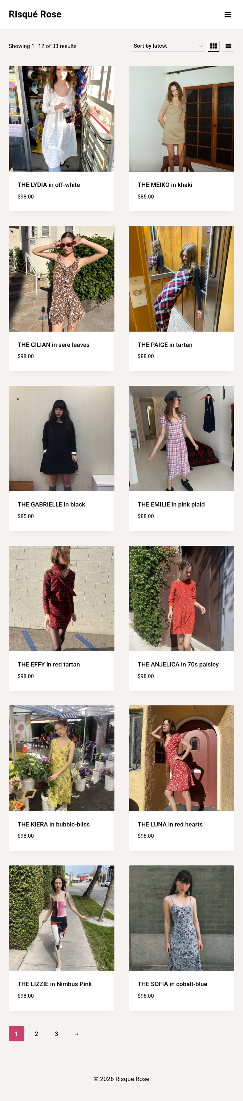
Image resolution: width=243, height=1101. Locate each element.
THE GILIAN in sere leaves (54, 344)
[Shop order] (168, 46)
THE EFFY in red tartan (49, 664)
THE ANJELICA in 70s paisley (178, 664)
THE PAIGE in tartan (165, 344)
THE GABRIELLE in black (51, 504)
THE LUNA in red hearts (170, 824)
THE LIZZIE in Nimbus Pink (55, 984)
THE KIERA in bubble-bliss (54, 824)
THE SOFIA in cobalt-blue (172, 984)
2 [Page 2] (37, 1033)
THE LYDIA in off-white (49, 184)
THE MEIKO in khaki (165, 184)
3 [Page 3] (56, 1033)
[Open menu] (227, 14)
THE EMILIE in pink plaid (171, 504)
